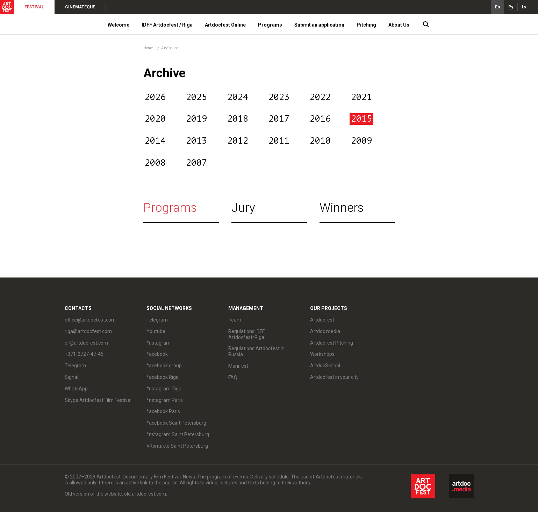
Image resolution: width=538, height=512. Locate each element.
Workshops (322, 354)
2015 (361, 119)
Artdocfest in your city (334, 377)
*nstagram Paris (164, 400)
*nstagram (158, 343)
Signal (71, 377)
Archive (169, 47)
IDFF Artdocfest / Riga (167, 25)
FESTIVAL (34, 7)
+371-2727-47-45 (84, 354)
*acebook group (164, 365)
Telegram (75, 365)
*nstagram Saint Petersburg (177, 434)
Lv (524, 7)
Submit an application (319, 25)
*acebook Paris (163, 411)
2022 (320, 97)
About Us (398, 25)
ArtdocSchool (325, 365)
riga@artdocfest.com (88, 331)
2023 (278, 97)
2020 (155, 119)
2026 (155, 97)
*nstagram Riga (163, 388)
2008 (155, 163)
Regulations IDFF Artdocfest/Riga (246, 334)
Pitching (366, 25)
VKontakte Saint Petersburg (177, 446)
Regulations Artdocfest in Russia (256, 351)
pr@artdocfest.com (86, 343)
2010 (320, 141)
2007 (196, 163)
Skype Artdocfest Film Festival (98, 400)
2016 (320, 119)
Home (148, 47)
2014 (155, 141)
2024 (237, 97)
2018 (237, 119)
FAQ (232, 377)
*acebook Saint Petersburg (176, 423)
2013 (196, 141)
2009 (361, 141)
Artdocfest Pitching (331, 343)
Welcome (118, 25)
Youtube (155, 331)
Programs (270, 25)
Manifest (238, 366)
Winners (342, 208)
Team (234, 320)
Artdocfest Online (225, 25)
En (497, 7)
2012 (237, 141)
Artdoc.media (325, 331)
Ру (510, 7)
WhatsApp (76, 388)
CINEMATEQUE (80, 7)
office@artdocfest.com (90, 320)
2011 (278, 141)
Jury (243, 208)
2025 (196, 97)
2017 (278, 119)
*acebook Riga (162, 377)
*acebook (157, 354)
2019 (196, 119)
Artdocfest (322, 320)
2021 (361, 97)
